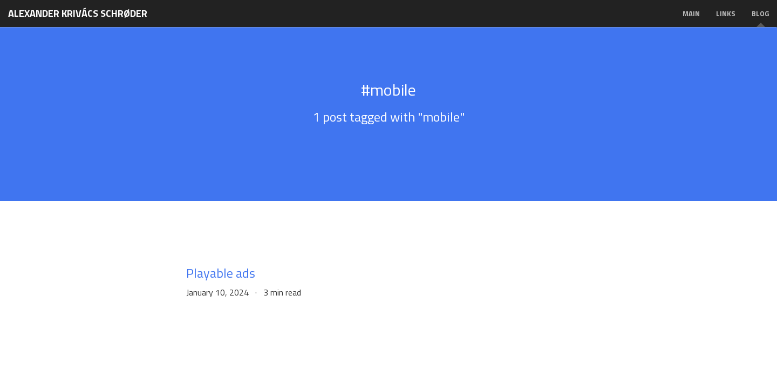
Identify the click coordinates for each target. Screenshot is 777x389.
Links (725, 13)
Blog (760, 13)
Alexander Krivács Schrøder (77, 13)
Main (691, 13)
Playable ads (220, 273)
